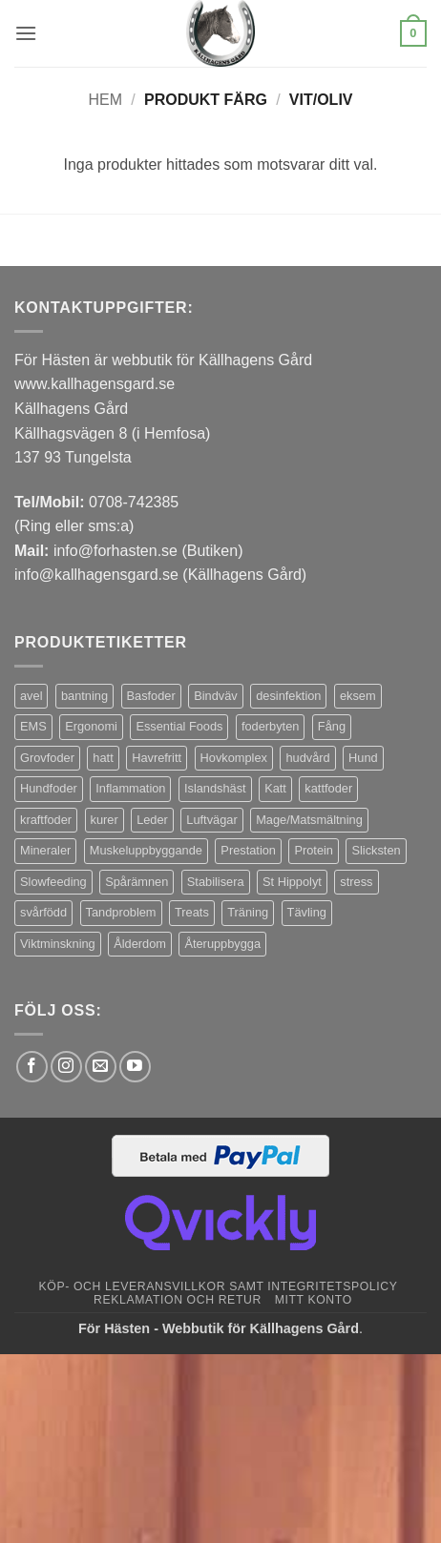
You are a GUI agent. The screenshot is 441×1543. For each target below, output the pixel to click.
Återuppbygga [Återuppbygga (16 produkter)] (222, 943)
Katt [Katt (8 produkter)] (275, 788)
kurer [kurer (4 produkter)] (104, 820)
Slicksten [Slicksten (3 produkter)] (375, 850)
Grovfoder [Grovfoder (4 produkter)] (47, 758)
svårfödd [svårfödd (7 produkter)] (43, 912)
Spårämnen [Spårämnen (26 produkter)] (136, 881)
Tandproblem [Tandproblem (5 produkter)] (121, 912)
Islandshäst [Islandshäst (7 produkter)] (215, 788)
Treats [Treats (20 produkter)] (192, 912)
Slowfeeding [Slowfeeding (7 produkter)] (53, 881)
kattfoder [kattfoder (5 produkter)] (328, 788)
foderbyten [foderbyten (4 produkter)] (270, 726)
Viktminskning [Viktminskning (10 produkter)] (57, 943)
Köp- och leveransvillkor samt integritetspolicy (218, 1286)
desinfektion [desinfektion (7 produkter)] (288, 696)
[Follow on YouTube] (135, 1066)
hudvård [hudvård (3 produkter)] (307, 758)
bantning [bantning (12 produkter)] (84, 696)
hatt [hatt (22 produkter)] (103, 758)
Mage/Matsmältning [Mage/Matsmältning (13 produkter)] (309, 820)
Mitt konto (313, 1299)
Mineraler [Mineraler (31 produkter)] (45, 850)
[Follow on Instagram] (66, 1066)
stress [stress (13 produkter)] (356, 881)
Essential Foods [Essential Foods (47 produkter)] (179, 726)
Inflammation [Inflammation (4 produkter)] (130, 788)
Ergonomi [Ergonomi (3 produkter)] (91, 726)
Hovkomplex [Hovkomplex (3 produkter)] (233, 758)
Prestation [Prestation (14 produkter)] (248, 850)
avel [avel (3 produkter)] (31, 696)
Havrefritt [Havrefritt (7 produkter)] (156, 758)
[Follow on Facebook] (32, 1066)
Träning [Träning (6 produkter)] (247, 912)
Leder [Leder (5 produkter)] (152, 820)
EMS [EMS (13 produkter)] (33, 726)
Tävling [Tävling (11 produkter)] (306, 912)
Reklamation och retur (178, 1299)
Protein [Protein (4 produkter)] (313, 850)
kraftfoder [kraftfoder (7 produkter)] (46, 820)
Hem (105, 100)
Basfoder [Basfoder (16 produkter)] (151, 696)
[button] (25, 33)
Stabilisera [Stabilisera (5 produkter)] (215, 881)
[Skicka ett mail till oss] (100, 1066)
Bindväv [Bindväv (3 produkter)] (216, 696)
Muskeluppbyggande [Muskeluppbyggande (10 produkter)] (146, 850)
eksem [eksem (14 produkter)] (358, 696)
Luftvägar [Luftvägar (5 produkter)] (211, 820)
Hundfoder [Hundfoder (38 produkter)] (48, 788)
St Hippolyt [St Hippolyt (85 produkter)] (292, 881)
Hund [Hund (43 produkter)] (363, 758)
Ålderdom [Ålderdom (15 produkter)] (140, 943)
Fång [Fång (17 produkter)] (332, 726)
